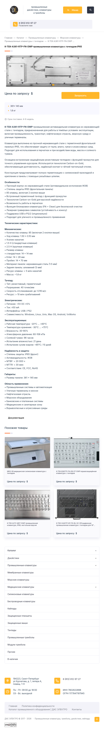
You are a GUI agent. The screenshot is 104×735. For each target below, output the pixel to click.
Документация (16, 417)
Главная (13, 706)
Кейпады (11, 608)
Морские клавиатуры (18, 580)
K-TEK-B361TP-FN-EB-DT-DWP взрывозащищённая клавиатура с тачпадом (76, 472)
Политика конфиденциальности (38, 706)
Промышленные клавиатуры (21, 565)
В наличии (12, 659)
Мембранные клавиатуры (20, 572)
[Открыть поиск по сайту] (90, 10)
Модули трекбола (16, 644)
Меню (72, 10)
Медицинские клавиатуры (20, 587)
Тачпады (11, 630)
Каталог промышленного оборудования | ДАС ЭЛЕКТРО (38, 709)
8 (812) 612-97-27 (27, 23)
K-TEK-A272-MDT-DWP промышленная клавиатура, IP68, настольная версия (22, 524)
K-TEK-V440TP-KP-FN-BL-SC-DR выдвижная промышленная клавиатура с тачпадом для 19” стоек (75, 524)
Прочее (11, 652)
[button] (50, 85)
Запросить (80, 95)
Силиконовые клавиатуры (20, 594)
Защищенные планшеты (19, 616)
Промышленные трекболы (20, 637)
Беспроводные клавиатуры (21, 601)
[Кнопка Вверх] (97, 719)
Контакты (77, 709)
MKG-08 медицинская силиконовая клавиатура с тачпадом (26, 472)
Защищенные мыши (17, 623)
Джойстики (13, 558)
